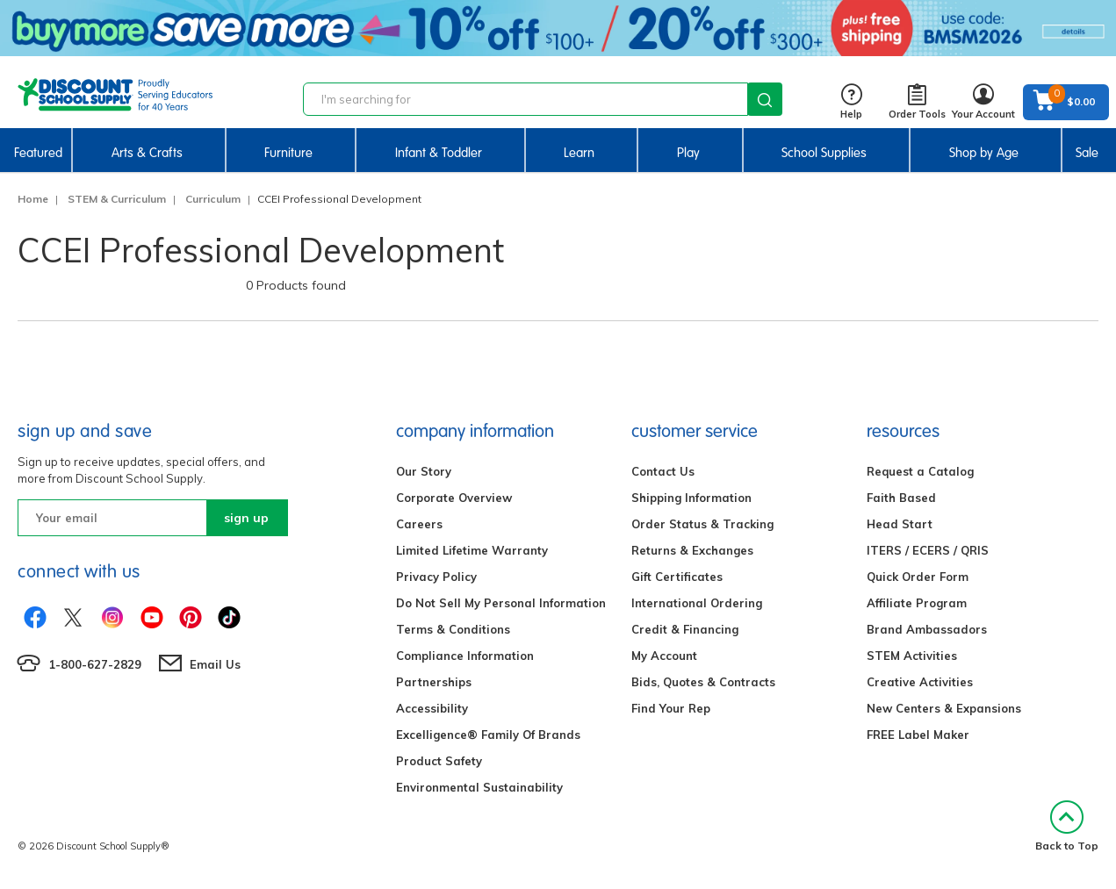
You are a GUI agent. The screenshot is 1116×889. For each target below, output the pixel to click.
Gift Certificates (677, 577)
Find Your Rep (670, 708)
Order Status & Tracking (702, 524)
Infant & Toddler (438, 153)
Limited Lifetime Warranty (472, 550)
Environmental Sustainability (479, 787)
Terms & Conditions (453, 629)
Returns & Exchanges (692, 550)
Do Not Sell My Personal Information (501, 603)
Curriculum (213, 198)
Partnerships (434, 682)
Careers (419, 524)
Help (851, 102)
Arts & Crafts (147, 153)
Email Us (215, 664)
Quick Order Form (917, 577)
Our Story (423, 471)
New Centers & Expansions (944, 708)
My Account (664, 656)
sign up (246, 518)
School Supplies (824, 153)
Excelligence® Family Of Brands (488, 735)
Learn (579, 153)
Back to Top (1066, 826)
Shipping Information (691, 498)
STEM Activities (912, 656)
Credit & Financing (684, 629)
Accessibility (432, 708)
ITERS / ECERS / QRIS (928, 550)
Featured (38, 153)
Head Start (899, 524)
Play (688, 153)
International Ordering (696, 603)
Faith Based (901, 498)
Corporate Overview (454, 498)
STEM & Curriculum (117, 198)
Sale (1087, 153)
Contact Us (663, 471)
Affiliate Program (917, 603)
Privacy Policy (436, 577)
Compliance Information (465, 656)
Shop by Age (984, 153)
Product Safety (439, 761)
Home (33, 198)
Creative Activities (920, 682)
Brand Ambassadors (927, 629)
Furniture (288, 153)
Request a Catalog (920, 471)
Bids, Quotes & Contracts (703, 682)
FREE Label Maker (918, 735)
